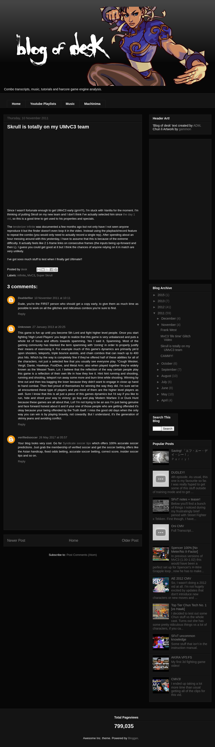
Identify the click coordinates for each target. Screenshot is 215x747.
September (169, 369)
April (164, 400)
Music (70, 104)
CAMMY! (167, 356)
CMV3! (176, 679)
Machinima (92, 104)
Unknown (24, 327)
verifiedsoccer (28, 437)
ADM (196, 125)
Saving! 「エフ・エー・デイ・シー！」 (189, 452)
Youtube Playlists (43, 104)
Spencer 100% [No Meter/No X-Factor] (184, 549)
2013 (162, 301)
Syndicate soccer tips (77, 443)
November (168, 325)
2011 (162, 313)
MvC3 (31, 275)
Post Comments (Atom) (82, 554)
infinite (21, 275)
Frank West (168, 330)
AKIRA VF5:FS (181, 657)
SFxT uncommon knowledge (183, 637)
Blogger (133, 738)
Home (16, 104)
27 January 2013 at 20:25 (48, 327)
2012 (162, 307)
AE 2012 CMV (181, 578)
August (166, 376)
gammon (185, 129)
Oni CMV (177, 526)
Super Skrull (45, 275)
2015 (162, 295)
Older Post (130, 540)
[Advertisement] (171, 208)
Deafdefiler (25, 298)
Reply (21, 314)
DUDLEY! (178, 472)
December (168, 318)
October (167, 363)
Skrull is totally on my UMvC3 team (175, 348)
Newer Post (16, 540)
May (164, 394)
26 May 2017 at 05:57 (53, 437)
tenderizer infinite (24, 226)
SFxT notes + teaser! (185, 499)
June (165, 388)
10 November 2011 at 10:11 (52, 298)
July (164, 382)
